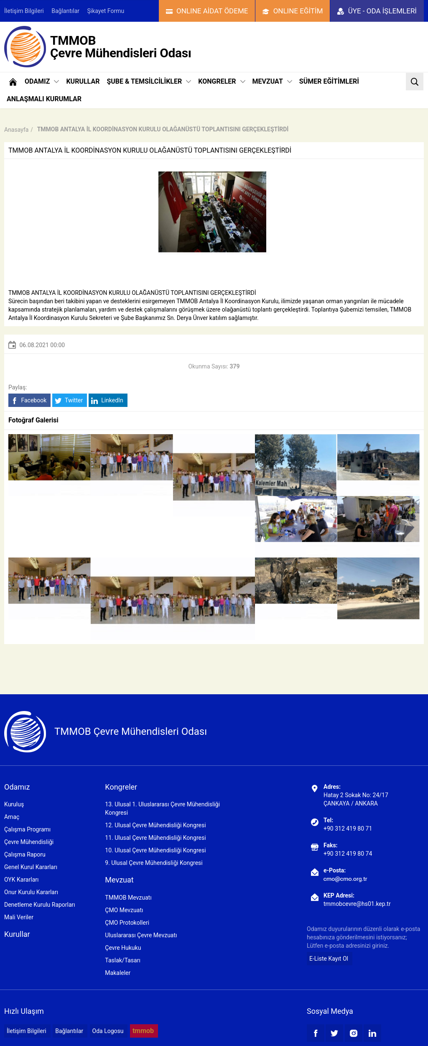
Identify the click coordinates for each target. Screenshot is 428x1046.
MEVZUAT (272, 81)
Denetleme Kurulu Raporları (39, 904)
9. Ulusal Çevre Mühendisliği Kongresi (153, 862)
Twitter (69, 400)
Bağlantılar (65, 11)
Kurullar (17, 934)
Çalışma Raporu (25, 854)
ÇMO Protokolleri (127, 922)
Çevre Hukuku (123, 947)
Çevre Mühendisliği (29, 842)
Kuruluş (14, 804)
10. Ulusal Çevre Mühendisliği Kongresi (155, 850)
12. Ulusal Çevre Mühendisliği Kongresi (155, 825)
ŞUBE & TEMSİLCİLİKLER (149, 81)
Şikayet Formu (106, 11)
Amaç (11, 816)
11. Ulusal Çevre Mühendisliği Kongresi (155, 837)
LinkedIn (107, 400)
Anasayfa (16, 129)
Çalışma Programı (27, 829)
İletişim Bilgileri (24, 11)
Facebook (28, 400)
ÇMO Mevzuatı (124, 910)
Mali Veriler (18, 917)
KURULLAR (82, 81)
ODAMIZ (42, 81)
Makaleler (117, 972)
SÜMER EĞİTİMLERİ (329, 81)
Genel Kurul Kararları (30, 867)
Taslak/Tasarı (122, 960)
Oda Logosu (108, 1031)
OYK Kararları (21, 879)
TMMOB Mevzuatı (128, 897)
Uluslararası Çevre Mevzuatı (141, 935)
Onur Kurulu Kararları (31, 892)
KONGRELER (221, 81)
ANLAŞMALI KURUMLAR (44, 99)
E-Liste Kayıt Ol (328, 958)
